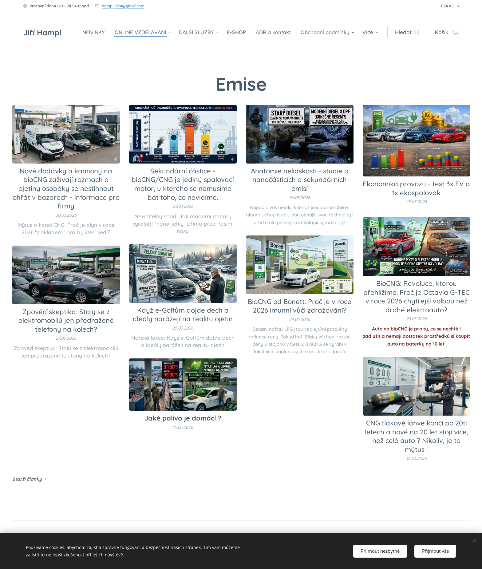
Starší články (27, 479)
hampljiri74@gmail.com (123, 6)
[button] (407, 32)
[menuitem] (90, 32)
